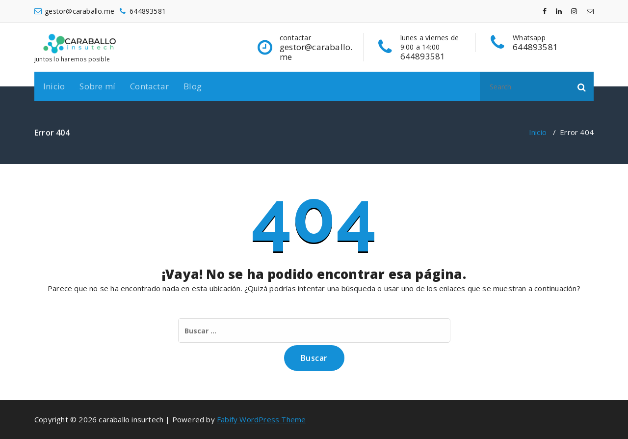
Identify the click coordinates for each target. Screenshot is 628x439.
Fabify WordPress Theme (261, 419)
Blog (192, 86)
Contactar (149, 86)
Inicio (54, 86)
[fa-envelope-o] (590, 11)
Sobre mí (97, 86)
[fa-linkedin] (559, 11)
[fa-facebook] (545, 11)
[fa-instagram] (574, 11)
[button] (582, 86)
